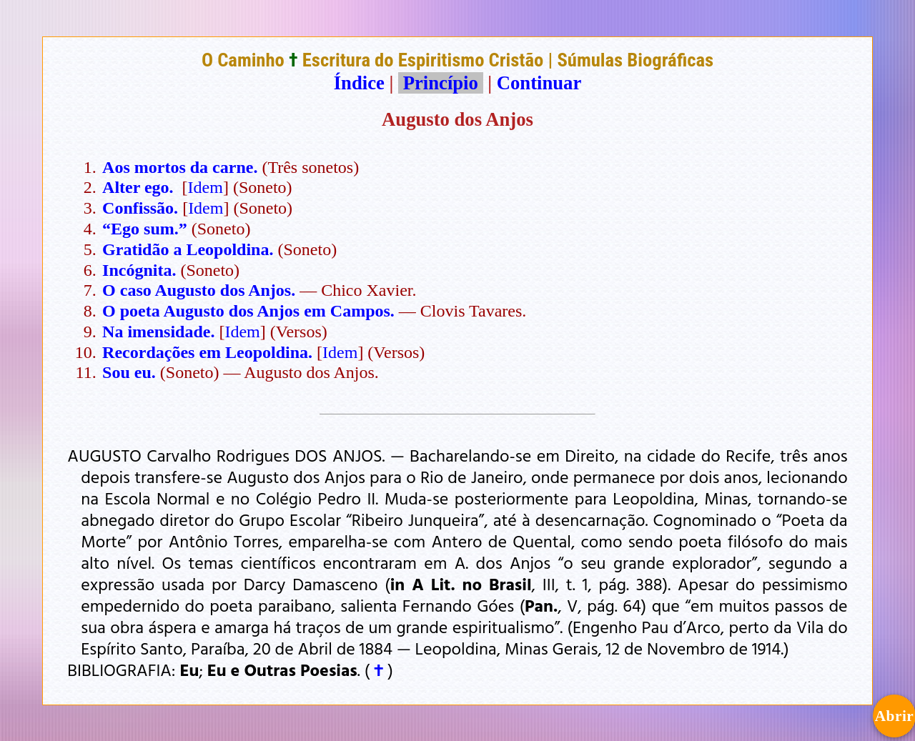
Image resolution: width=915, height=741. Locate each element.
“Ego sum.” (144, 228)
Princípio (440, 83)
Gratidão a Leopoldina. (187, 249)
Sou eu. (129, 372)
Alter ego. (138, 187)
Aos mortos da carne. (179, 167)
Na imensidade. (158, 331)
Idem (205, 187)
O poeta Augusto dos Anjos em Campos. (248, 311)
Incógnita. (139, 270)
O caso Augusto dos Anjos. (198, 290)
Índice (359, 83)
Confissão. (140, 208)
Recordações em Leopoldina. (207, 352)
